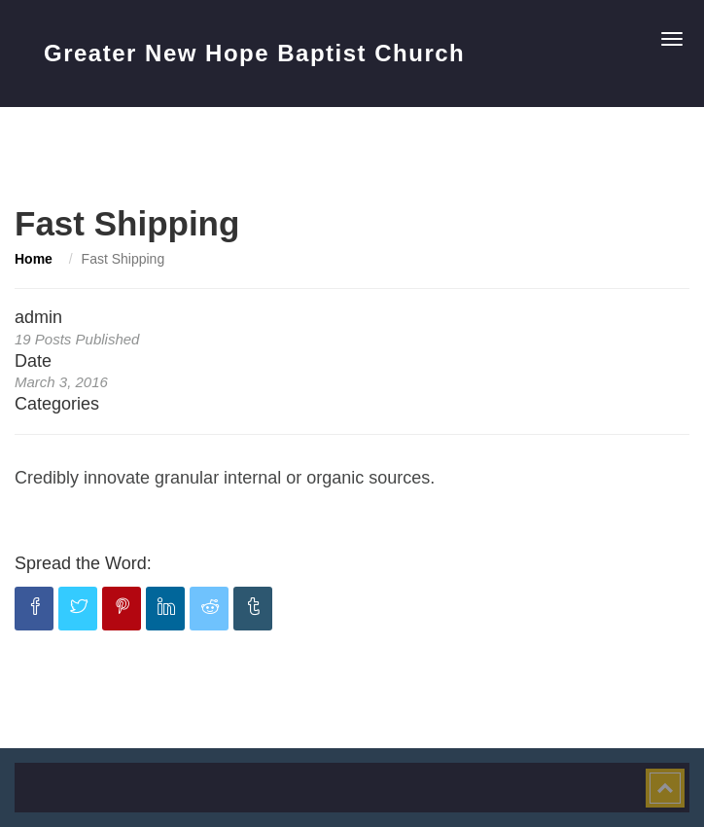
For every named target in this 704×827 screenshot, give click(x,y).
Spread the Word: (83, 563)
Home (34, 259)
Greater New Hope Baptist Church (254, 53)
